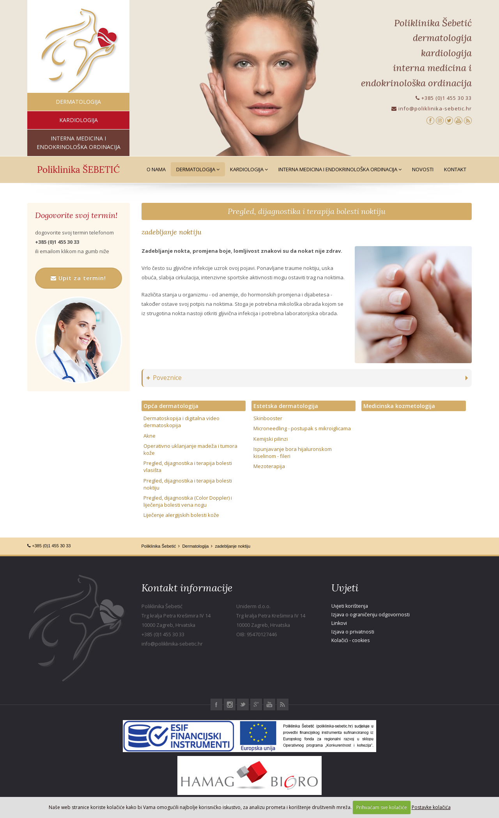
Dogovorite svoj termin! (76, 215)
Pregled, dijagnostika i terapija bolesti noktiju (307, 211)
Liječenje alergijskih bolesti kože (181, 514)
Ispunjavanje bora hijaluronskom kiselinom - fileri (292, 452)
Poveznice (164, 378)
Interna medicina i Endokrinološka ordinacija (340, 169)
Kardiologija (249, 169)
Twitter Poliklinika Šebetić (243, 704)
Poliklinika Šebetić (159, 546)
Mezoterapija (269, 466)
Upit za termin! (78, 278)
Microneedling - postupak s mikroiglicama (302, 428)
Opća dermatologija (170, 406)
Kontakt (455, 169)
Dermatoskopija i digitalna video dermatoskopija (181, 422)
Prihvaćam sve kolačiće (381, 807)
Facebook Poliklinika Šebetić (216, 704)
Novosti (423, 169)
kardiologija (78, 120)
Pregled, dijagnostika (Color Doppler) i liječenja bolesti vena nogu (187, 501)
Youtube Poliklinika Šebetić (269, 704)
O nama (156, 169)
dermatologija (78, 101)
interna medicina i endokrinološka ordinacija (78, 143)
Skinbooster (267, 418)
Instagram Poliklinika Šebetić (229, 704)
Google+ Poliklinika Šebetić (256, 704)
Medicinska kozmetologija (399, 406)
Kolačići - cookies (350, 640)
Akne (149, 435)
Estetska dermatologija (285, 406)
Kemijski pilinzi (270, 438)
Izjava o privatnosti (352, 631)
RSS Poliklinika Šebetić (282, 704)
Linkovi (339, 623)
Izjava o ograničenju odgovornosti (370, 614)
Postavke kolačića (431, 807)
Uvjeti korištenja (349, 606)
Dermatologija (197, 169)
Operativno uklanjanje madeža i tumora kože (190, 449)
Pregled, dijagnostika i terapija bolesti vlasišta (187, 467)
